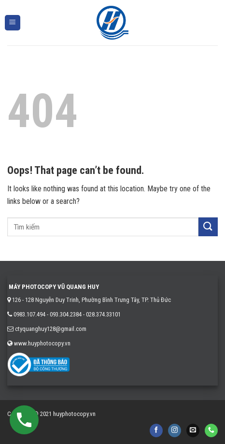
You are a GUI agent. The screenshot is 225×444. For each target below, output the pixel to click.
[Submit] (208, 226)
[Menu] (13, 23)
